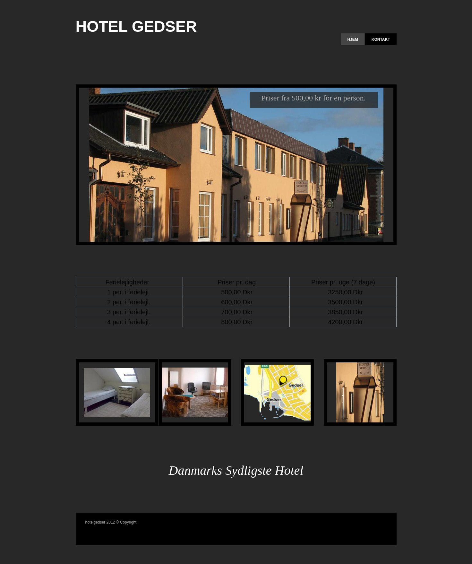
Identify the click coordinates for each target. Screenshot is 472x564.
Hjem (352, 39)
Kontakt (381, 39)
